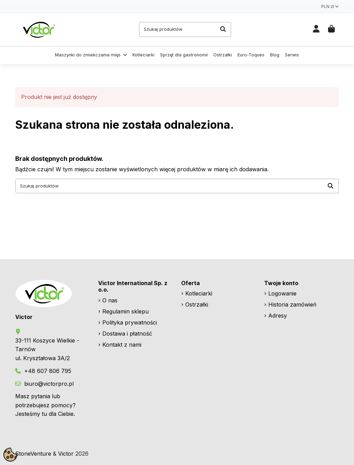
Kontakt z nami (121, 344)
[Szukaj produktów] (223, 29)
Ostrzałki (196, 304)
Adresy (277, 315)
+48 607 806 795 (47, 370)
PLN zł (330, 6)
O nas (110, 300)
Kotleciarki (198, 293)
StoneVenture (33, 453)
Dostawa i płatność (127, 333)
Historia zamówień (292, 304)
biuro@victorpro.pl (49, 383)
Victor (66, 453)
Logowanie (282, 293)
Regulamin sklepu (125, 311)
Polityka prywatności (129, 322)
